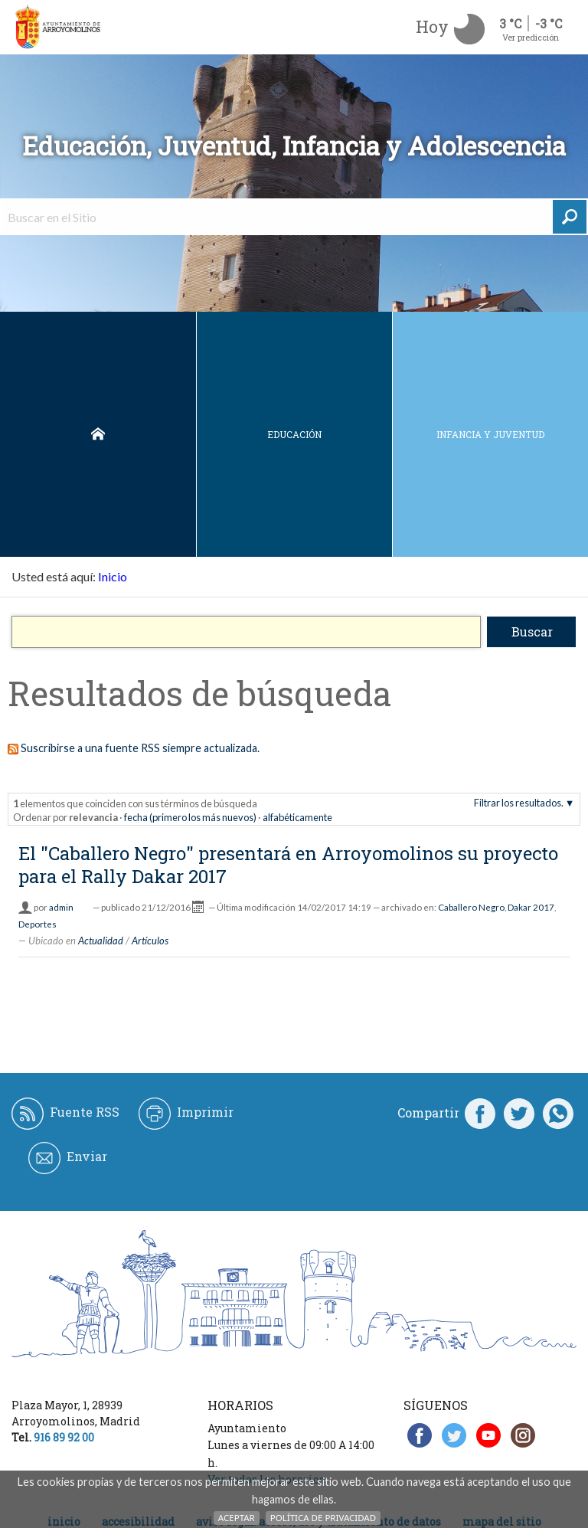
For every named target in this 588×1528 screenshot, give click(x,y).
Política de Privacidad (323, 1517)
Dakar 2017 (531, 907)
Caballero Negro (471, 907)
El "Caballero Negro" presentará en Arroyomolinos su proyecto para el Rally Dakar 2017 (288, 864)
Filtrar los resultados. (519, 803)
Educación (294, 434)
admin (61, 907)
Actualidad (100, 940)
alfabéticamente (297, 817)
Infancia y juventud (490, 434)
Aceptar (236, 1517)
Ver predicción (530, 37)
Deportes (37, 924)
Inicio (98, 434)
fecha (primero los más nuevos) (190, 817)
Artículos (150, 940)
